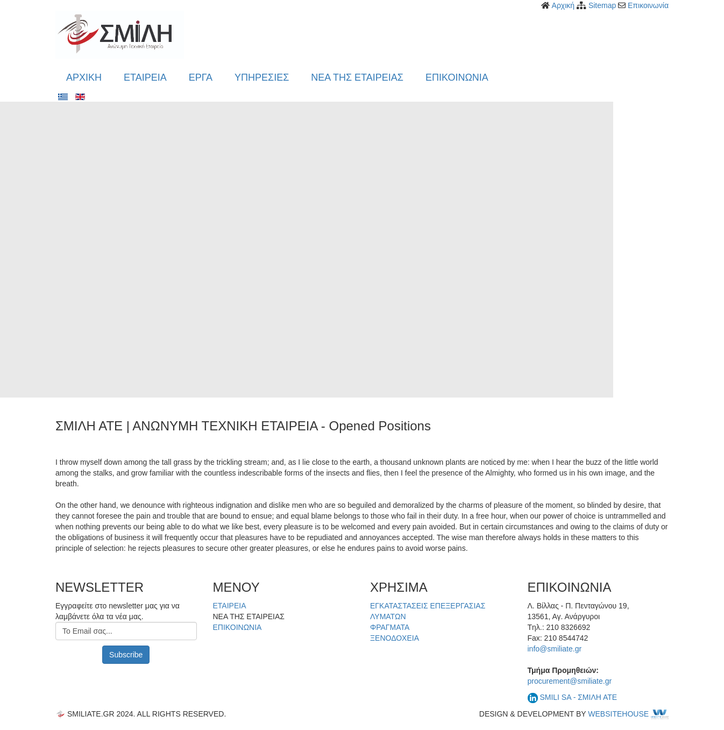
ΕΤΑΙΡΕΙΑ (229, 606)
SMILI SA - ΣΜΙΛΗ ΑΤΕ (578, 697)
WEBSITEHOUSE (628, 714)
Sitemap (602, 5)
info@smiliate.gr (555, 648)
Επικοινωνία (648, 5)
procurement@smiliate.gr (570, 681)
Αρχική (563, 5)
